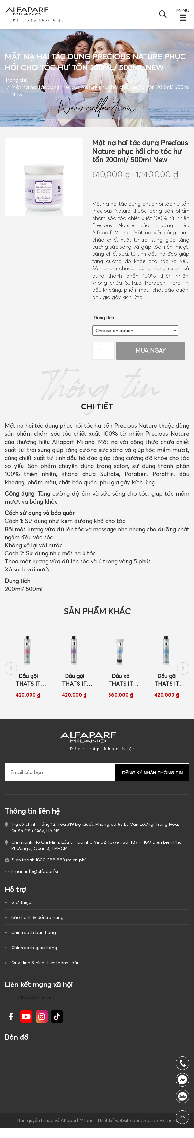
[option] (28, 669)
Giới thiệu (21, 909)
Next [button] (183, 674)
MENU (182, 10)
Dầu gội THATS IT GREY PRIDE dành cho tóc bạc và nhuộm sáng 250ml (166, 686)
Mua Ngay (151, 350)
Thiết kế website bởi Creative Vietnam (137, 1131)
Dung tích (104, 318)
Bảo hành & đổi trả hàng (37, 925)
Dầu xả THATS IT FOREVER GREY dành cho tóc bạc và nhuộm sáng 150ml (120, 686)
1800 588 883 (182, 1096)
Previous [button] (11, 674)
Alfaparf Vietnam (36, 1007)
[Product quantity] (103, 350)
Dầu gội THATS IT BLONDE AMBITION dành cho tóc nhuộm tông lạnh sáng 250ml (74, 686)
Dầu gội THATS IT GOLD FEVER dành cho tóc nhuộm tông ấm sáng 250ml (28, 686)
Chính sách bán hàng (33, 940)
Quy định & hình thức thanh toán (45, 971)
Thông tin (97, 397)
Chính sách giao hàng (34, 956)
